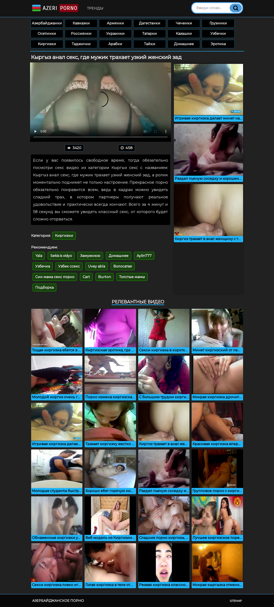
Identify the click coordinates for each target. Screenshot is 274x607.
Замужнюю (90, 256)
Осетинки (47, 34)
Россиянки (81, 34)
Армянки (115, 23)
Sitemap (236, 600)
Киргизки (47, 44)
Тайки (149, 44)
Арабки (115, 44)
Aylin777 (144, 256)
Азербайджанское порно (58, 601)
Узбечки (218, 34)
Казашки (184, 34)
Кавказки (81, 23)
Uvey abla (96, 266)
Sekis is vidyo (61, 256)
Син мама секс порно (54, 277)
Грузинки (218, 23)
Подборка (44, 287)
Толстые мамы (132, 277)
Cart (86, 277)
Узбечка (42, 266)
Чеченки (184, 23)
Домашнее (184, 44)
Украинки (115, 34)
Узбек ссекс (69, 266)
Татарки (149, 34)
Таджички (81, 44)
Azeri (54, 8)
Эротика (218, 44)
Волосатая (122, 266)
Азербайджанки (47, 23)
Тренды (95, 8)
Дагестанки (149, 23)
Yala (38, 256)
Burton (104, 277)
